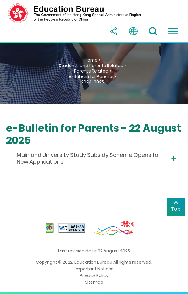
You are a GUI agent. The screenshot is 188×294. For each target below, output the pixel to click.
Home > (92, 60)
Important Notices (94, 269)
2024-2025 (92, 82)
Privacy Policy (94, 275)
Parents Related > (92, 71)
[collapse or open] (94, 158)
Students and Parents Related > (92, 65)
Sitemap (94, 282)
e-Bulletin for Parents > (92, 76)
